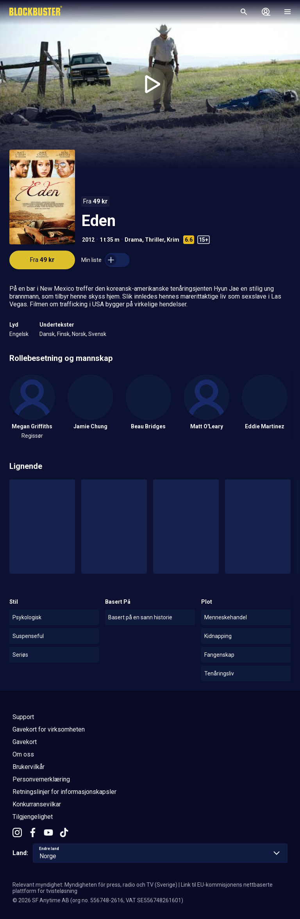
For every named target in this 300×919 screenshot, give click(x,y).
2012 (88, 240)
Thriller (154, 240)
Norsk (79, 334)
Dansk (47, 334)
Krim (173, 240)
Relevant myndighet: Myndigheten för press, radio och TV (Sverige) (94, 885)
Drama (133, 240)
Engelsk (19, 334)
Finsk (63, 334)
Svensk (97, 334)
